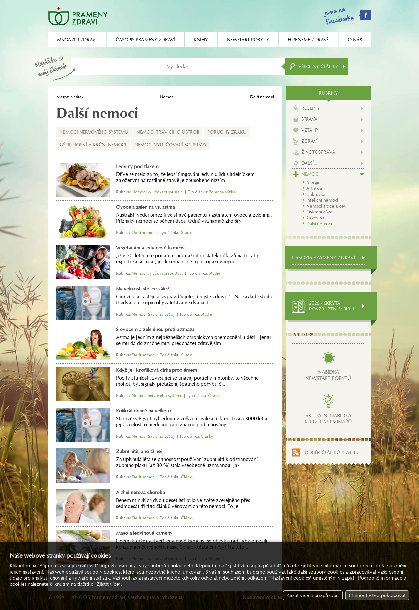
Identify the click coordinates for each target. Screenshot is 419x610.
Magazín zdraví (70, 96)
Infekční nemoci (322, 200)
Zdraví (309, 141)
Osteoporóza (319, 212)
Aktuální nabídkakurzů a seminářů (328, 418)
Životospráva (318, 152)
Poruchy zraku (227, 132)
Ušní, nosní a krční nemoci (93, 144)
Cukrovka (315, 194)
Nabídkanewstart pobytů (328, 375)
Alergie (313, 182)
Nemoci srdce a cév (326, 206)
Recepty (310, 108)
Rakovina (315, 218)
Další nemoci (319, 224)
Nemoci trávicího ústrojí (167, 132)
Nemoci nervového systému (94, 132)
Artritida (314, 188)
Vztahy (310, 130)
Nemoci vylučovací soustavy (170, 144)
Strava (309, 119)
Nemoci (167, 96)
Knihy (201, 40)
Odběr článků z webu (332, 452)
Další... (309, 163)
